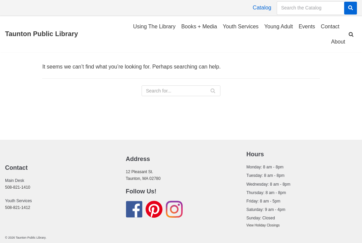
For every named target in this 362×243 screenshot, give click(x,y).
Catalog (262, 7)
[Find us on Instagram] (174, 210)
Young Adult (278, 26)
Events (307, 26)
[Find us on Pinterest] (154, 210)
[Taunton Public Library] (41, 34)
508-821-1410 (17, 187)
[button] (351, 34)
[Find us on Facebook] (134, 210)
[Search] (350, 8)
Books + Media (199, 26)
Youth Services (241, 26)
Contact (330, 26)
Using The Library (154, 26)
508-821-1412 (17, 207)
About (338, 42)
